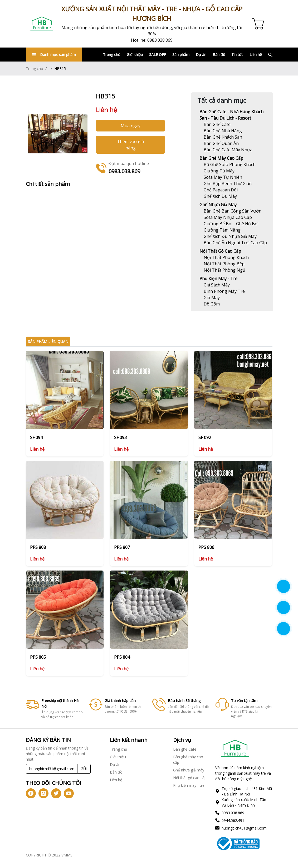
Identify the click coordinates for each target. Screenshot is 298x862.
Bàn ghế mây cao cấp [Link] (221, 158)
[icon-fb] (31, 793)
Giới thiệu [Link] (135, 54)
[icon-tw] (56, 793)
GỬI (84, 768)
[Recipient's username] (52, 769)
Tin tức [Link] (237, 54)
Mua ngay (130, 126)
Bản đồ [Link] (219, 54)
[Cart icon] (259, 24)
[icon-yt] (69, 793)
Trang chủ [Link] (111, 54)
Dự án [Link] (201, 54)
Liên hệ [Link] (256, 54)
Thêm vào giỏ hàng (130, 145)
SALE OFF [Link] (157, 54)
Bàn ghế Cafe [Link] (184, 749)
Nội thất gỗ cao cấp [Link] (220, 251)
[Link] (42, 24)
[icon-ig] (43, 793)
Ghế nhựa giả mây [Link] (218, 205)
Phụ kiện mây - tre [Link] (218, 278)
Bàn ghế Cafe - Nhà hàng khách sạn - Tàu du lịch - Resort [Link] (231, 115)
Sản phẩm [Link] (180, 54)
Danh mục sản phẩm (54, 54)
